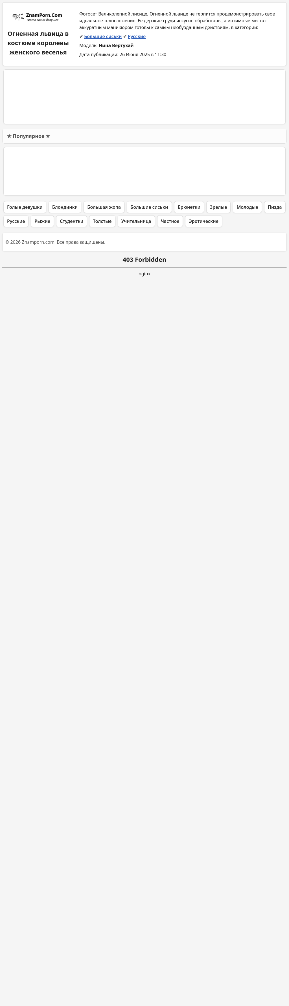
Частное (170, 948)
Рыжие (42, 948)
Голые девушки (25, 934)
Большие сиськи (103, 36)
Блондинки (65, 934)
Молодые (247, 934)
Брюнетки (189, 934)
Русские (137, 36)
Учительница (136, 948)
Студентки (71, 948)
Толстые (102, 948)
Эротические (203, 948)
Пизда (275, 934)
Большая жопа (104, 934)
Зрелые (218, 934)
